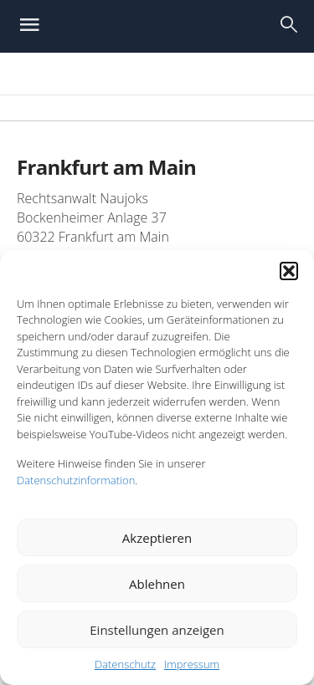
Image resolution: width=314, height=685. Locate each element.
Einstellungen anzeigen (157, 629)
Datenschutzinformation (76, 480)
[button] (289, 271)
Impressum (191, 664)
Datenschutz (125, 664)
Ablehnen (157, 583)
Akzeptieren (157, 537)
